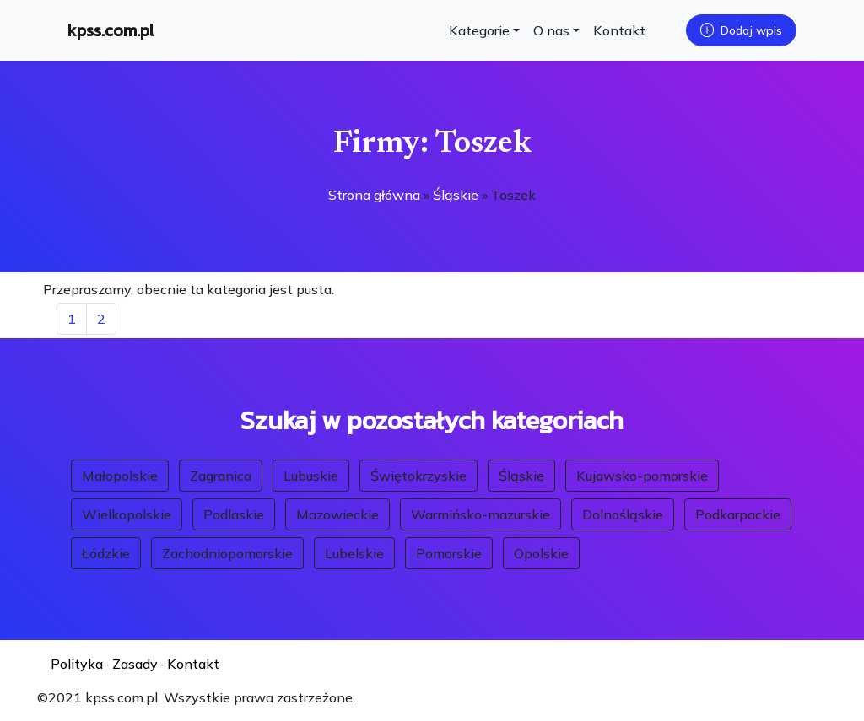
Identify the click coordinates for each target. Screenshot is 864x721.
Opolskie (541, 553)
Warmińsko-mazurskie (480, 514)
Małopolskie (120, 475)
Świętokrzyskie (418, 475)
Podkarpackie (737, 514)
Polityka (77, 663)
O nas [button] (551, 30)
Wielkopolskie (126, 514)
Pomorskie (449, 553)
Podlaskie (233, 514)
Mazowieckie (337, 514)
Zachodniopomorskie (227, 553)
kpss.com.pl (111, 30)
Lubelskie (354, 553)
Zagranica (220, 475)
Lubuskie (311, 475)
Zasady (135, 663)
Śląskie (455, 194)
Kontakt (619, 30)
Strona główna (374, 194)
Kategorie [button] (479, 30)
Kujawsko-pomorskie (642, 475)
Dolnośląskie (622, 514)
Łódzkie (106, 553)
